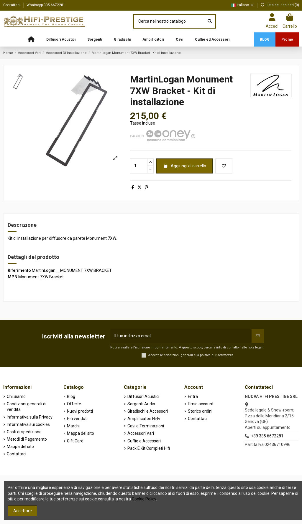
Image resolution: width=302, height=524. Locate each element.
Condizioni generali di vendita (26, 406)
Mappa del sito (20, 446)
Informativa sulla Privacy (29, 417)
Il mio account (201, 403)
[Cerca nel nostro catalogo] (209, 21)
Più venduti (77, 418)
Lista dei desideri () (279, 5)
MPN (12, 277)
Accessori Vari (140, 433)
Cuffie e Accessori (144, 441)
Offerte (74, 403)
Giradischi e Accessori (147, 411)
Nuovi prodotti (80, 411)
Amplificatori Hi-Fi (143, 418)
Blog (71, 396)
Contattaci (12, 5)
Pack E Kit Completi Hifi (148, 448)
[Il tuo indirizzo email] (181, 336)
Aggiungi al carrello (184, 165)
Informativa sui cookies (28, 424)
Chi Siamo (16, 396)
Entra (193, 396)
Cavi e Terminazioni (145, 426)
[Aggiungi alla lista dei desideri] (223, 165)
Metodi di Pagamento (27, 439)
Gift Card (75, 441)
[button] (60, 39)
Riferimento (19, 270)
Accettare (22, 510)
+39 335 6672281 (267, 436)
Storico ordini (200, 411)
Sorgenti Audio (141, 403)
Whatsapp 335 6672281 (46, 5)
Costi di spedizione (24, 431)
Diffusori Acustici (143, 396)
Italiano (242, 5)
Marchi (73, 426)
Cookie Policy (144, 499)
